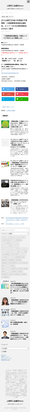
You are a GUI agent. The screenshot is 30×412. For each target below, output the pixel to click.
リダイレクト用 (18, 386)
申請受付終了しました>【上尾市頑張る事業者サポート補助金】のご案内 (16, 396)
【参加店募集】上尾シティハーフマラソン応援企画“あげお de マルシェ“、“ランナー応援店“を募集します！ (16, 384)
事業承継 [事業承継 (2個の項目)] (18, 257)
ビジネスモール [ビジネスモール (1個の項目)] (23, 248)
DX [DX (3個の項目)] (19, 237)
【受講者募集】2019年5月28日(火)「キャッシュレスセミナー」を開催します (19, 201)
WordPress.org (5, 360)
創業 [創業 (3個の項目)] (23, 257)
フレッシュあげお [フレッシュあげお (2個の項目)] (6, 251)
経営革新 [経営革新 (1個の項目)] (20, 271)
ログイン (3, 355)
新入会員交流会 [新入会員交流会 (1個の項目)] (23, 263)
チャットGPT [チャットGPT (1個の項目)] (15, 248)
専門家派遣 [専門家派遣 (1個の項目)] (18, 260)
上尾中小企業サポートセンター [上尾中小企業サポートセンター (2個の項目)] (18, 254)
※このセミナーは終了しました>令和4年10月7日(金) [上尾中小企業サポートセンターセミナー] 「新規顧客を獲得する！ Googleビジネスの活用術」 (19, 143)
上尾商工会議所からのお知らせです (15, 404)
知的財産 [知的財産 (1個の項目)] (14, 271)
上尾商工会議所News (15, 6)
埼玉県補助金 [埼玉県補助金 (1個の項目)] (11, 260)
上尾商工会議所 (10, 110)
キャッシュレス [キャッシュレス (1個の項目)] (14, 243)
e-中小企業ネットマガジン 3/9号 (15, 223)
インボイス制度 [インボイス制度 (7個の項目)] (5, 243)
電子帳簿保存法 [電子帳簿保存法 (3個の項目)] (5, 277)
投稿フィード (5, 356)
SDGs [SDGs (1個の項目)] (23, 237)
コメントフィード (6, 358)
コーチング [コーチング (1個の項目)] (15, 245)
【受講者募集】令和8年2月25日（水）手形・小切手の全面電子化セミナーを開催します (19, 313)
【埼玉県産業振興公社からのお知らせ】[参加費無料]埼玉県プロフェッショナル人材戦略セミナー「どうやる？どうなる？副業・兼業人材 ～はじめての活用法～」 (19, 288)
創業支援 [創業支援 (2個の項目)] (4, 260)
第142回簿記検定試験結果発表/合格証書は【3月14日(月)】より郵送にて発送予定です (17, 220)
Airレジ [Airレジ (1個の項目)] (6, 237)
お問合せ (11, 386)
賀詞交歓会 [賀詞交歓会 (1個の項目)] (17, 274)
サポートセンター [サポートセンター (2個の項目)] (6, 248)
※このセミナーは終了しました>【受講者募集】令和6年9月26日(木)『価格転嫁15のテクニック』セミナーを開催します (19, 163)
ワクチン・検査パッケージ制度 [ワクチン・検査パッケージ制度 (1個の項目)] (19, 251)
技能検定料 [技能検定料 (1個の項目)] (4, 263)
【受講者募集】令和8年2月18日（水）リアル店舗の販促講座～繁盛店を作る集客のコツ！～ (19, 301)
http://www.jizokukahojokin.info (10, 73)
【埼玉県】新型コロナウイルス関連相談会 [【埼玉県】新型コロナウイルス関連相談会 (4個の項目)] (12, 240)
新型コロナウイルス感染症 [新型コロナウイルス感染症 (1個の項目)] (8, 265)
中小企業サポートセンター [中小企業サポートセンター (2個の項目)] (8, 257)
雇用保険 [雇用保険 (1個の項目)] (24, 274)
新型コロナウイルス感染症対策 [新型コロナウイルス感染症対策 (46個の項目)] (9, 268)
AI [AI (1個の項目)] (2, 237)
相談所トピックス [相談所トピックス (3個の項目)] (6, 271)
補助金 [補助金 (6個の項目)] (11, 274)
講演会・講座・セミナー (8, 106)
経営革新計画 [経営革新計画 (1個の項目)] (5, 274)
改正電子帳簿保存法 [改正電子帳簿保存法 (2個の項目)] (13, 263)
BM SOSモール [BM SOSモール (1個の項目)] (13, 237)
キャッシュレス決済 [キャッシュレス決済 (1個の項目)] (6, 245)
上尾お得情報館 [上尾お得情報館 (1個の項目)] (5, 254)
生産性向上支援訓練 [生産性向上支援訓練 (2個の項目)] (23, 268)
